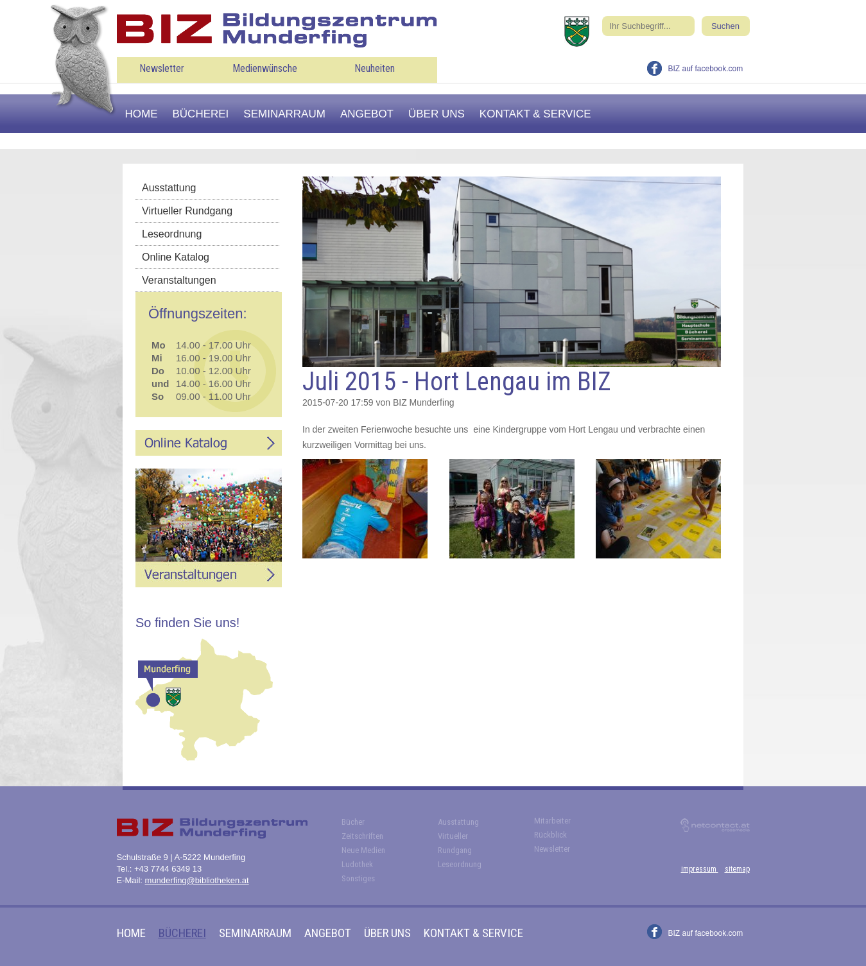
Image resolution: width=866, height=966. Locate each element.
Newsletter (161, 68)
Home (141, 114)
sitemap (737, 869)
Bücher (353, 822)
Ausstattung (169, 187)
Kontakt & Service (535, 114)
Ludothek (357, 864)
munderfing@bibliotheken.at (197, 880)
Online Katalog (175, 257)
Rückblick (550, 835)
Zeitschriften (362, 836)
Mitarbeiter (552, 820)
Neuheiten (374, 68)
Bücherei (201, 114)
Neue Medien (363, 850)
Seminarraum (284, 114)
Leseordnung (172, 234)
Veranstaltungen (179, 280)
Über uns (436, 114)
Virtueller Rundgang (187, 210)
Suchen (725, 26)
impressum (699, 869)
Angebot (367, 114)
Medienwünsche (264, 68)
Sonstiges (358, 878)
